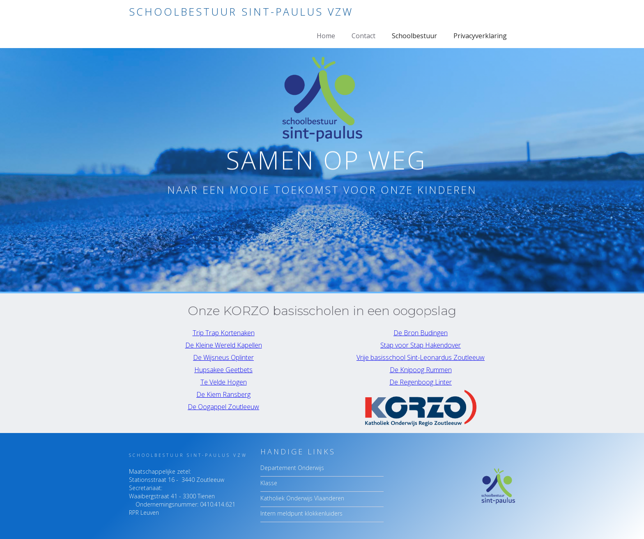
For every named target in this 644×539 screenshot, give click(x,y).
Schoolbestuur (414, 35)
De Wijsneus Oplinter (223, 357)
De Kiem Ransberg (223, 394)
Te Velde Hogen (223, 382)
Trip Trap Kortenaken (224, 332)
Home (326, 35)
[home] (241, 11)
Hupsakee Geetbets (223, 369)
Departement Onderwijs (292, 468)
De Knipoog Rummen (421, 369)
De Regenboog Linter (420, 382)
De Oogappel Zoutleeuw (223, 406)
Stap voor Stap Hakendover (420, 345)
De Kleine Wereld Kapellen (223, 345)
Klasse (268, 483)
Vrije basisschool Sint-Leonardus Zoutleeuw (420, 357)
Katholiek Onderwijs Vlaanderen (302, 498)
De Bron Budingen (420, 332)
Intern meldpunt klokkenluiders (301, 513)
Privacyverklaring (480, 35)
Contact (363, 35)
